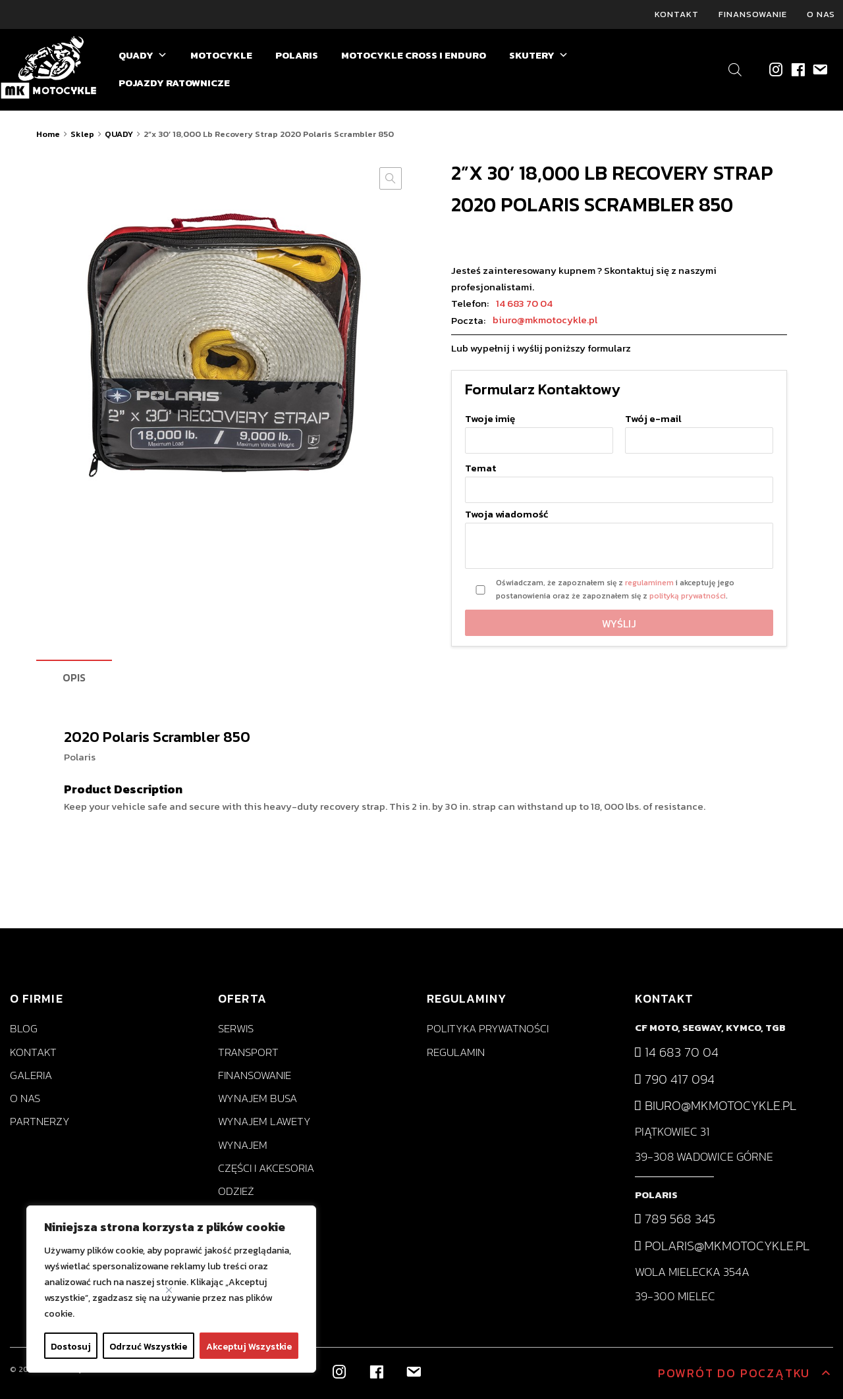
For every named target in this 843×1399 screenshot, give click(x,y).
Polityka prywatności (488, 1029)
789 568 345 (675, 1218)
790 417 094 (675, 1079)
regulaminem (649, 583)
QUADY (143, 55)
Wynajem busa (257, 1098)
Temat (619, 479)
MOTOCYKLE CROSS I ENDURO (413, 55)
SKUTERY (538, 55)
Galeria (31, 1075)
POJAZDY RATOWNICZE (174, 82)
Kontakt (677, 14)
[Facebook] (797, 69)
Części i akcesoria (266, 1168)
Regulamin (456, 1052)
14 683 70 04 (524, 303)
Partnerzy (40, 1121)
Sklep (82, 134)
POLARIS (296, 55)
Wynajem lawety (264, 1121)
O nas (821, 14)
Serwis (236, 1029)
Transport (248, 1052)
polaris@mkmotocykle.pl (722, 1245)
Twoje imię (539, 430)
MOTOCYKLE (221, 55)
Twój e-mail (699, 430)
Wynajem (242, 1145)
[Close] (169, 1290)
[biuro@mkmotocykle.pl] (819, 69)
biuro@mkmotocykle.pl (545, 320)
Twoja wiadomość (619, 539)
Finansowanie (753, 14)
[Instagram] (775, 69)
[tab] (74, 678)
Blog (24, 1029)
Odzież (236, 1191)
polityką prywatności (687, 596)
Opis (74, 677)
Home (48, 134)
